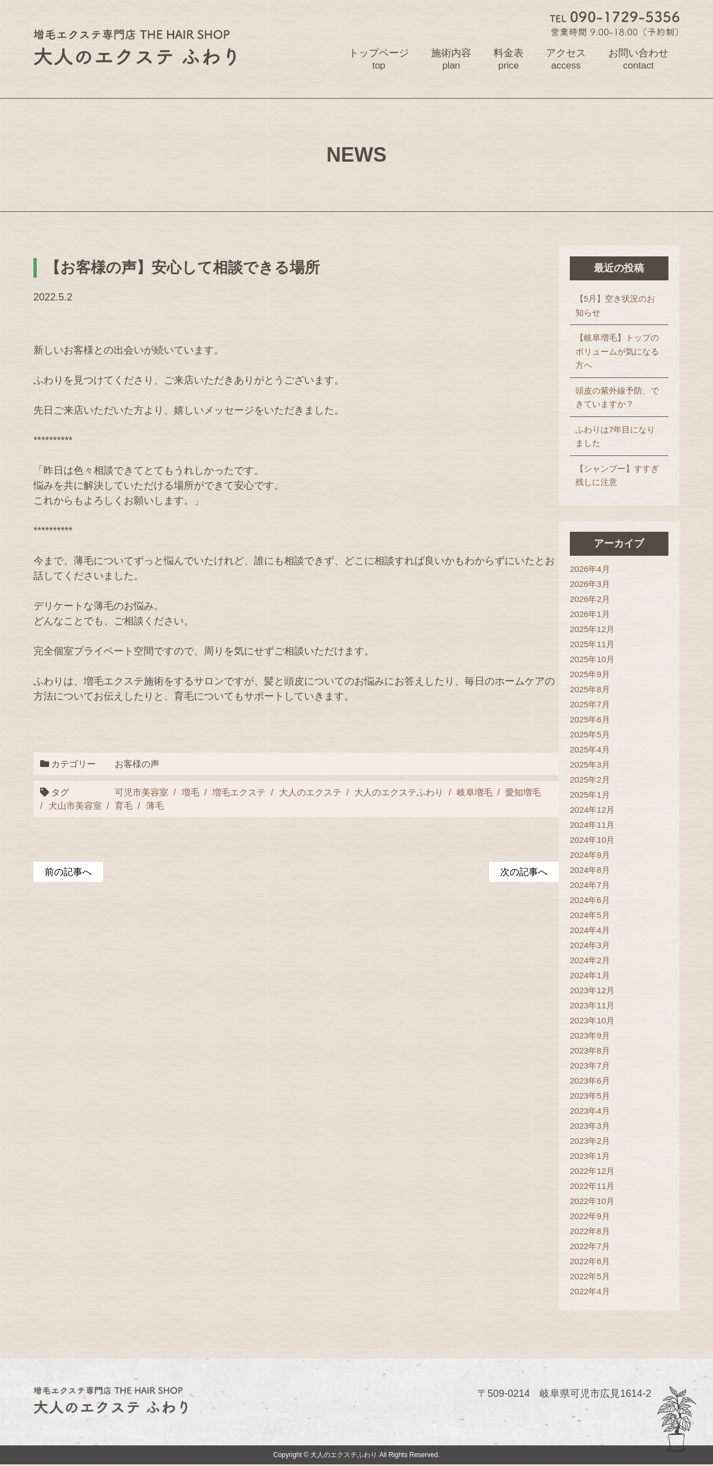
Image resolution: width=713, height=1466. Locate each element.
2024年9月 (590, 855)
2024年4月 (590, 930)
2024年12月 (592, 810)
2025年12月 (592, 629)
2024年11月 (592, 825)
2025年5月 (590, 735)
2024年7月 (590, 885)
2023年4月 (590, 1111)
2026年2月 (590, 599)
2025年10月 (592, 659)
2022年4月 (590, 1292)
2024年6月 (590, 900)
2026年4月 (590, 569)
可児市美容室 (141, 792)
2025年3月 (590, 765)
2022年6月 (590, 1261)
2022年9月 (590, 1216)
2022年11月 (592, 1186)
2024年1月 (590, 975)
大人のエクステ (309, 792)
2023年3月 (590, 1126)
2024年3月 (590, 945)
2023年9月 (590, 1036)
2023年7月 (590, 1066)
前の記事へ (70, 871)
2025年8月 (590, 690)
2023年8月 (590, 1051)
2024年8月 (590, 870)
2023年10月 (592, 1021)
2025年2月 (590, 780)
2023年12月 (592, 991)
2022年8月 (590, 1231)
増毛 (189, 792)
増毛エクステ (238, 792)
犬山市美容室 (75, 806)
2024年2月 (590, 960)
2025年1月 (590, 795)
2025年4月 (590, 750)
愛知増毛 (522, 792)
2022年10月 (592, 1201)
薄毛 (155, 806)
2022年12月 (592, 1171)
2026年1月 (590, 614)
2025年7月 (590, 705)
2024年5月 (590, 915)
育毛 (124, 806)
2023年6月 (590, 1081)
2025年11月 (592, 644)
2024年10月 (592, 840)
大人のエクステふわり (398, 792)
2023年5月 (590, 1096)
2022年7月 (590, 1246)
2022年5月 (590, 1276)
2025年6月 (590, 720)
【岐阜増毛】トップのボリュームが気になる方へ (617, 351)
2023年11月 (592, 1006)
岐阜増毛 (473, 792)
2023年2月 (590, 1141)
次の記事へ (522, 871)
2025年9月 (590, 674)
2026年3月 (590, 584)
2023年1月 (590, 1156)
